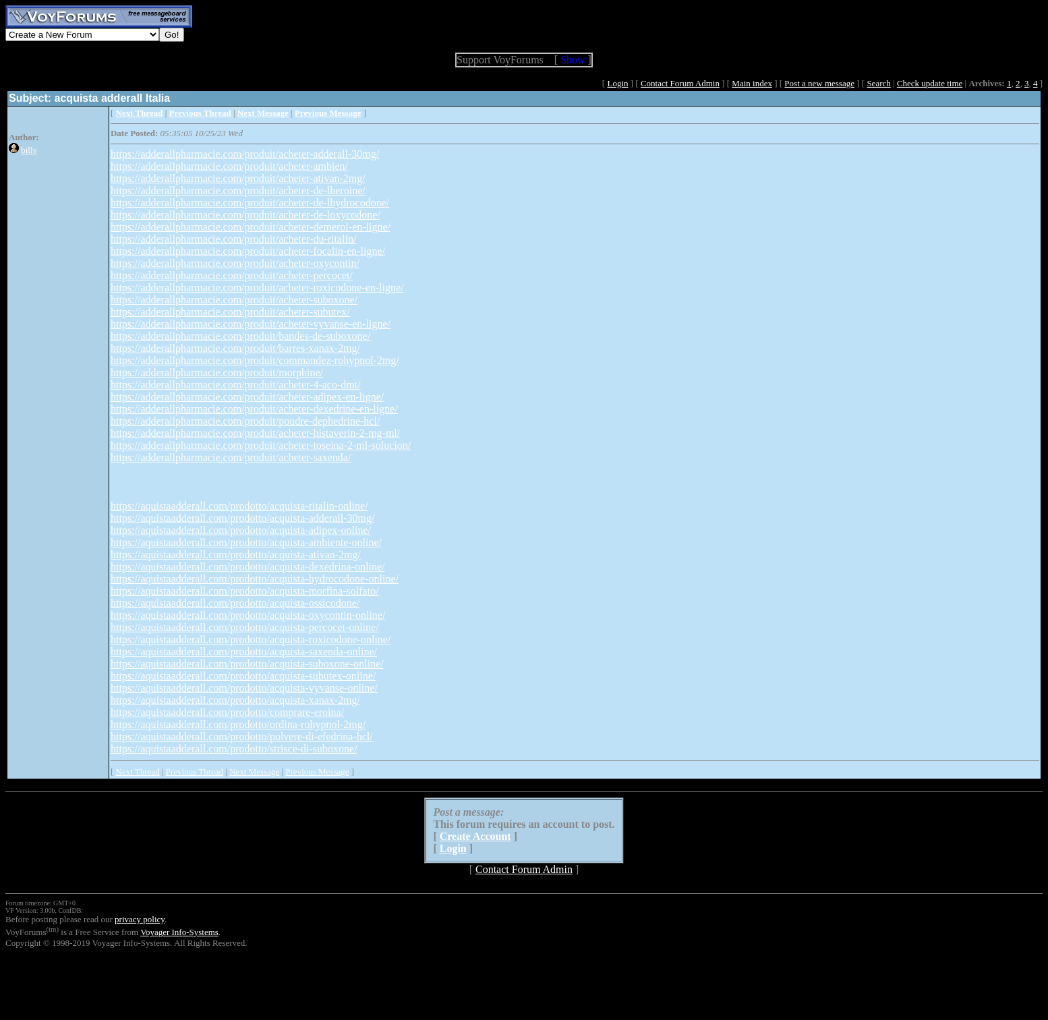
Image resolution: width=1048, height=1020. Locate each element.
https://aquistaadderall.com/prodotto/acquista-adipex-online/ (241, 530)
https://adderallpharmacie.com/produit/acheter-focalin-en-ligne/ (248, 251)
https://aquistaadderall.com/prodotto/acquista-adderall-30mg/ (242, 518)
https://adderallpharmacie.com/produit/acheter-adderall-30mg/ (245, 154)
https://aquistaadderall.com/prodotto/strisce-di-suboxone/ (234, 748)
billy (29, 150)
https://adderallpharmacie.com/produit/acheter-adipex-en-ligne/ (247, 396)
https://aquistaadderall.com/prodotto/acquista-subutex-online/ (243, 676)
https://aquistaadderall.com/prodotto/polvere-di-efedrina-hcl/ (242, 736)
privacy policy (140, 919)
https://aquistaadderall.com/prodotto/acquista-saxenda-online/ (244, 651)
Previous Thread (194, 772)
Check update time (929, 83)
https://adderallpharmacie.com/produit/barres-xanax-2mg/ (235, 348)
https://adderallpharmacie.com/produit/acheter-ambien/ (229, 166)
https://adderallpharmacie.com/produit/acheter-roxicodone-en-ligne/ (257, 287)
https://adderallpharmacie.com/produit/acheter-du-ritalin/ (233, 239)
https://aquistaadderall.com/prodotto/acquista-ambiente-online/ (246, 542)
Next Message (254, 772)
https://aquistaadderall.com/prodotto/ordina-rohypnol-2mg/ (238, 724)
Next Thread (138, 772)
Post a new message (819, 83)
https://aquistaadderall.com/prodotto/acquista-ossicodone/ (235, 603)
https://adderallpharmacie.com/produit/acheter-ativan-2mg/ (238, 178)
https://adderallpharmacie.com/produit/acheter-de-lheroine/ (238, 190)
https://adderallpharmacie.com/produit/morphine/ (217, 372)
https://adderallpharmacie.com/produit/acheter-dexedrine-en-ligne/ (254, 409)
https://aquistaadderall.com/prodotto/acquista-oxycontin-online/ (248, 615)
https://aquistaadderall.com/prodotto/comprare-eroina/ (227, 712)
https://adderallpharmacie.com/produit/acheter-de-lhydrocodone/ (250, 202)
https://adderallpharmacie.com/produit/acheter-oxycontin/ (235, 263)
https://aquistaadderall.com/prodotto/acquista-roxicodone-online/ (250, 639)
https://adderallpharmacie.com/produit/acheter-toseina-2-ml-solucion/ (261, 445)
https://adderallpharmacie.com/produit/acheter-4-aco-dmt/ (236, 384)
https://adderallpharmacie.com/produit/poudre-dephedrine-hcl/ (245, 421)
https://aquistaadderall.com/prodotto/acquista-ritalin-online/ (239, 506)
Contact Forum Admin (680, 83)
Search (878, 83)
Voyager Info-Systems (179, 932)
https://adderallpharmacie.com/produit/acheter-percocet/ (232, 275)
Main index (752, 83)
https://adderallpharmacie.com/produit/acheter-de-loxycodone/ (245, 214)
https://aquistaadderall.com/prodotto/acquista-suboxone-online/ (247, 663)
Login (617, 83)
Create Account (475, 836)
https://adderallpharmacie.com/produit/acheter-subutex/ (230, 312)
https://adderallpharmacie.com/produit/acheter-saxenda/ (231, 457)
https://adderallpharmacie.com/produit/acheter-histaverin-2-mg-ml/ (255, 433)
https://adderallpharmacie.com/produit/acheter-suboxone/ (234, 299)
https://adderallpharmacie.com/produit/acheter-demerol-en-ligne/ (250, 227)
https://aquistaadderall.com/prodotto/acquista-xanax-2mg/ (235, 700)
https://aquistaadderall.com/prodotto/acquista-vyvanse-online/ (244, 688)
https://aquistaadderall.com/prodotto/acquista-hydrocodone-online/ (255, 578)
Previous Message (317, 772)
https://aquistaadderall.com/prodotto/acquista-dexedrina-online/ (248, 566)
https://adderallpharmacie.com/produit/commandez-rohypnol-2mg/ (255, 360)
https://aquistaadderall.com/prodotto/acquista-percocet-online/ (245, 627)
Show (572, 59)
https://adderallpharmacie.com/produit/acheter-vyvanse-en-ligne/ (250, 324)
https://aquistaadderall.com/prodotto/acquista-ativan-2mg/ (236, 554)
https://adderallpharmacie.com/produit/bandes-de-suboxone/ (240, 336)
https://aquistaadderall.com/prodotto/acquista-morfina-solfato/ (245, 591)
